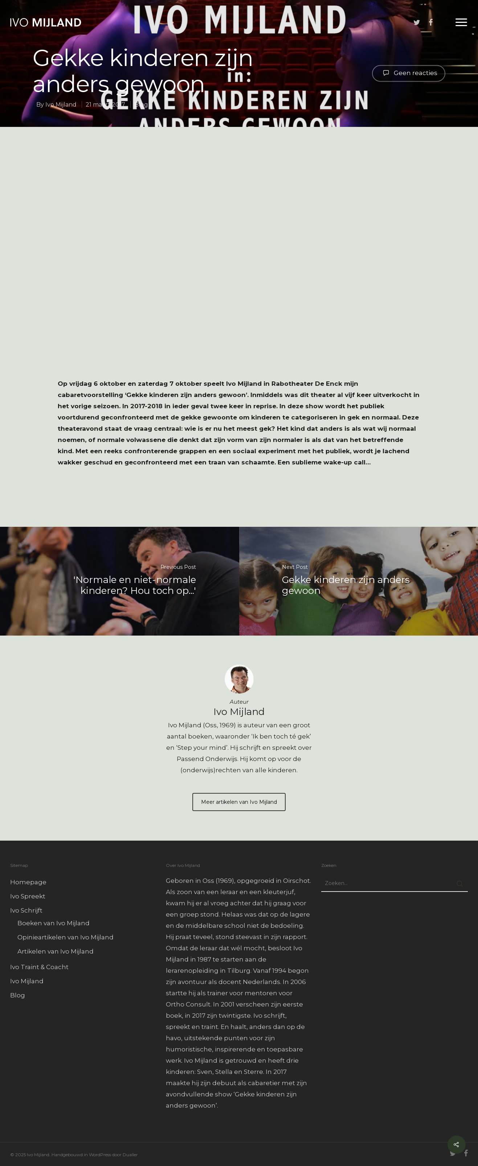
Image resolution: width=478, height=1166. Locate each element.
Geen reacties (408, 72)
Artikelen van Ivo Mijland (55, 951)
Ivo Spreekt (27, 896)
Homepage (28, 882)
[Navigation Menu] (461, 22)
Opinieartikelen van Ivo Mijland (65, 937)
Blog (141, 104)
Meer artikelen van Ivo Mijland (239, 802)
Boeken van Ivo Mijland (53, 923)
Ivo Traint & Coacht (39, 967)
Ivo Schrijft (26, 910)
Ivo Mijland (61, 104)
